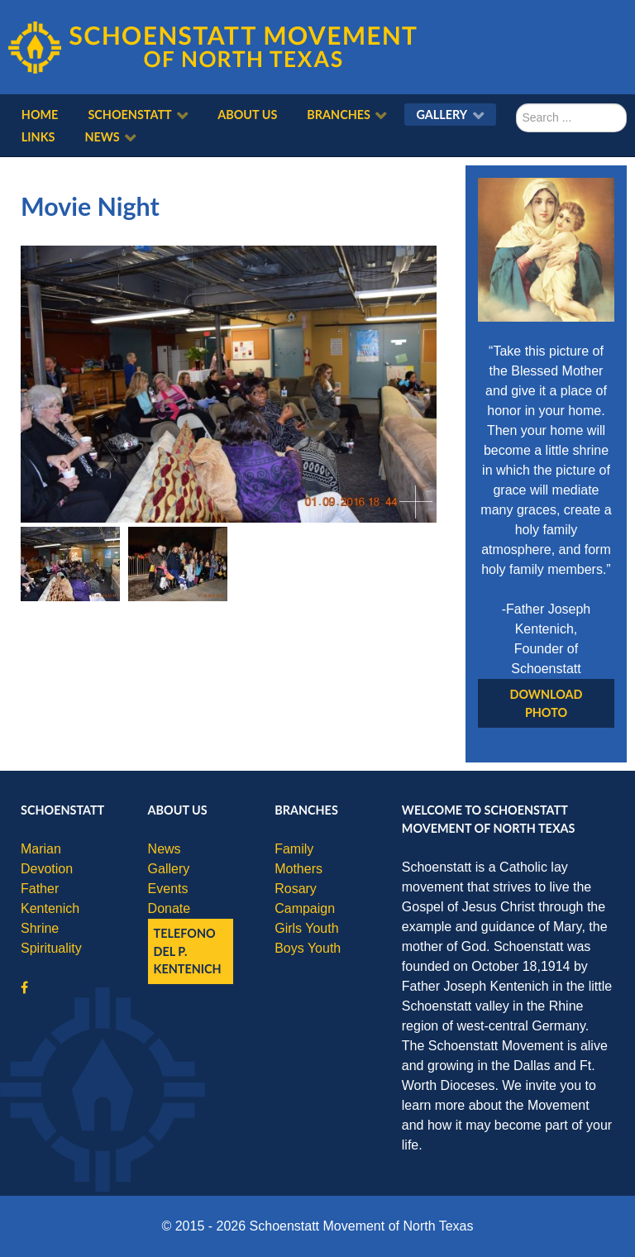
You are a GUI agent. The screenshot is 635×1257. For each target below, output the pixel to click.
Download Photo (546, 703)
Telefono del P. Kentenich (188, 951)
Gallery (169, 869)
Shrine (40, 928)
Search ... (516, 103)
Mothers (298, 869)
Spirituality (51, 948)
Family (294, 849)
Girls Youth (306, 928)
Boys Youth (308, 948)
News (164, 849)
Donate (169, 908)
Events (168, 889)
